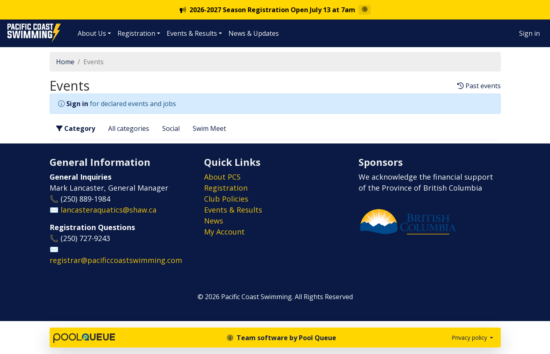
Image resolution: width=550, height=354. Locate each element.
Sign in (529, 33)
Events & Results (192, 33)
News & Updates (253, 33)
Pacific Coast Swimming (10, 25)
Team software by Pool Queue (281, 337)
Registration (136, 33)
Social (171, 128)
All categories (128, 128)
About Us (92, 33)
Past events (479, 86)
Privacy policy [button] (470, 337)
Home (65, 61)
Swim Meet (209, 128)
